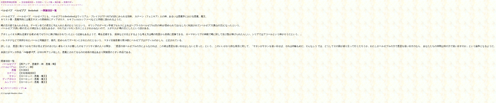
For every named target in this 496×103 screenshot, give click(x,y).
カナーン (11, 73)
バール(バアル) (8, 67)
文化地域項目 (27, 2)
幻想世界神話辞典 (9, 2)
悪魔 (14, 70)
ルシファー (10, 82)
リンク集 (48, 2)
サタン (12, 76)
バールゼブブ (9, 64)
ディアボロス (9, 79)
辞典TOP (67, 2)
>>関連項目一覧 (48, 10)
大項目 (39, 2)
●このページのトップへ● (13, 88)
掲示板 (58, 2)
